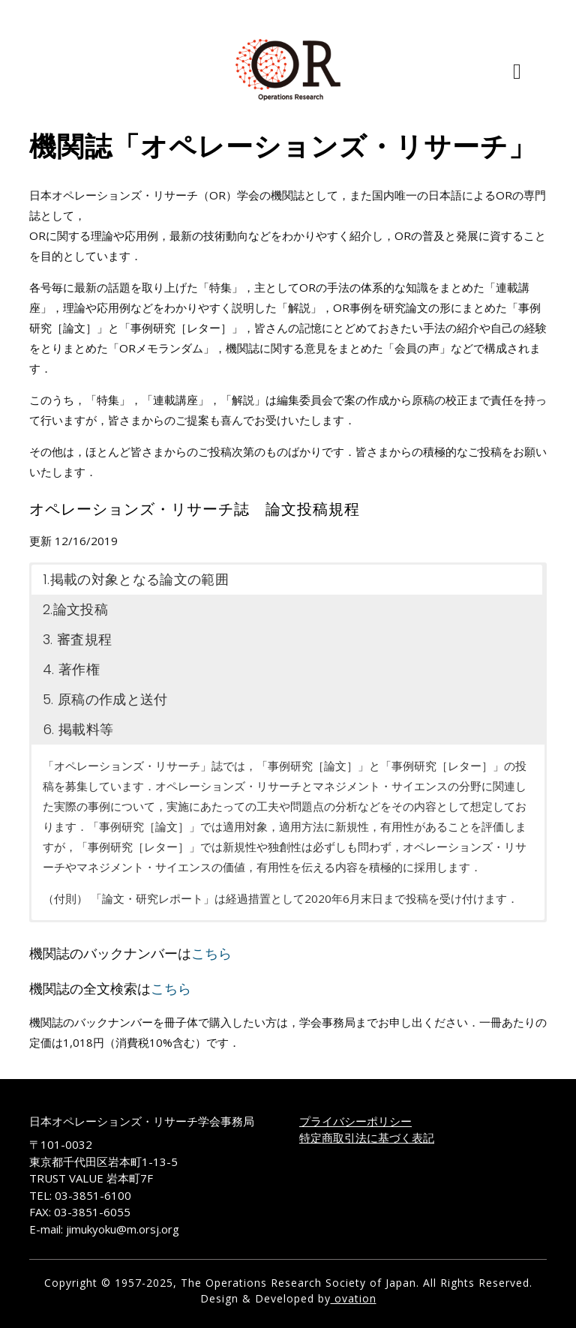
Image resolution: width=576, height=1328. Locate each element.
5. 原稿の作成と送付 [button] (105, 699)
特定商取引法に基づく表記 (366, 1137)
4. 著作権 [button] (71, 669)
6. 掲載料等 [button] (78, 729)
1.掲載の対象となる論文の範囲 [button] (136, 579)
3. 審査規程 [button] (77, 639)
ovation (353, 1298)
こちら (211, 953)
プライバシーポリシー (355, 1121)
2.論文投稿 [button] (75, 609)
